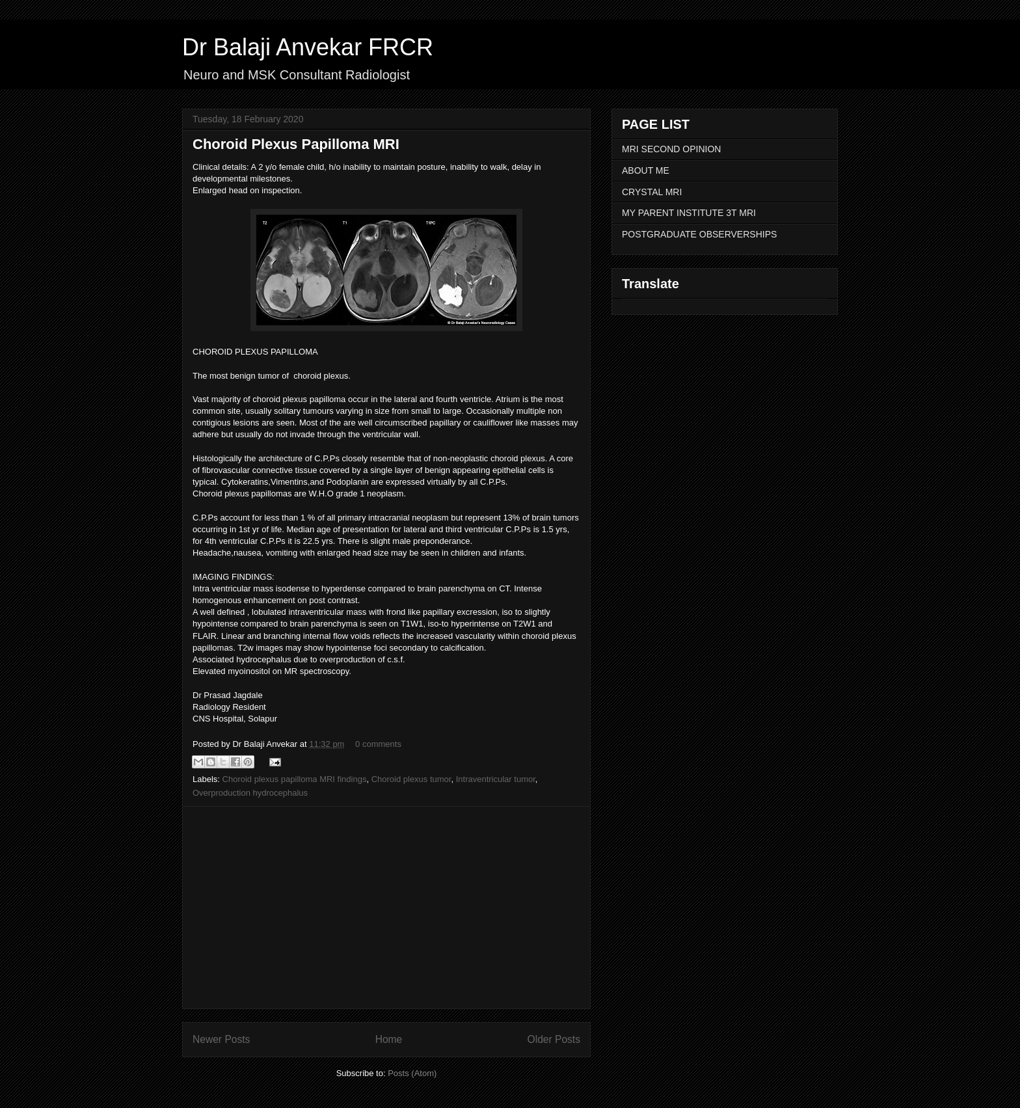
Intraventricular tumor (495, 779)
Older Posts (554, 1039)
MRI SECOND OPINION (671, 149)
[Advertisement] (386, 908)
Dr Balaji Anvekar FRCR (307, 47)
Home (389, 1039)
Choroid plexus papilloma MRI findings (294, 779)
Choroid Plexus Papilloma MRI (296, 144)
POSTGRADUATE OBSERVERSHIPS (699, 234)
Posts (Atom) (412, 1073)
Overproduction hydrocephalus (250, 793)
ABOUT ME (645, 170)
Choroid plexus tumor (411, 779)
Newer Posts (221, 1039)
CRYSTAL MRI (652, 192)
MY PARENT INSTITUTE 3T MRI (689, 213)
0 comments (378, 744)
